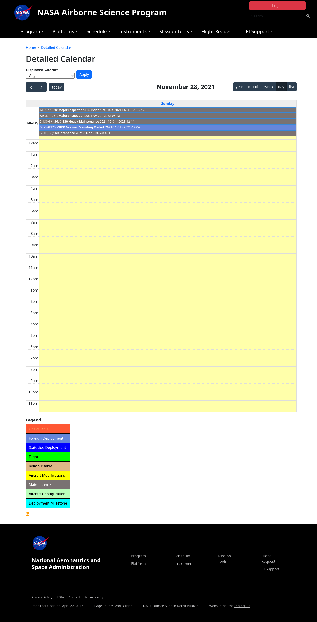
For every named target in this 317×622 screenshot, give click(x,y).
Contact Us (242, 606)
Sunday (167, 103)
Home (31, 47)
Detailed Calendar (56, 47)
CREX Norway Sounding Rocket (80, 127)
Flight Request (217, 31)
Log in (277, 5)
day (281, 86)
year (239, 86)
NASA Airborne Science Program (102, 12)
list (291, 86)
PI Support (258, 32)
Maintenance (65, 133)
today (56, 87)
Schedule (97, 32)
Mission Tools (175, 32)
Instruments (134, 32)
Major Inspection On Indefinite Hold (86, 110)
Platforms (64, 32)
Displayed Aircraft (42, 69)
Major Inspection (72, 115)
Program (31, 32)
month (253, 86)
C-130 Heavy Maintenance (79, 121)
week (268, 86)
